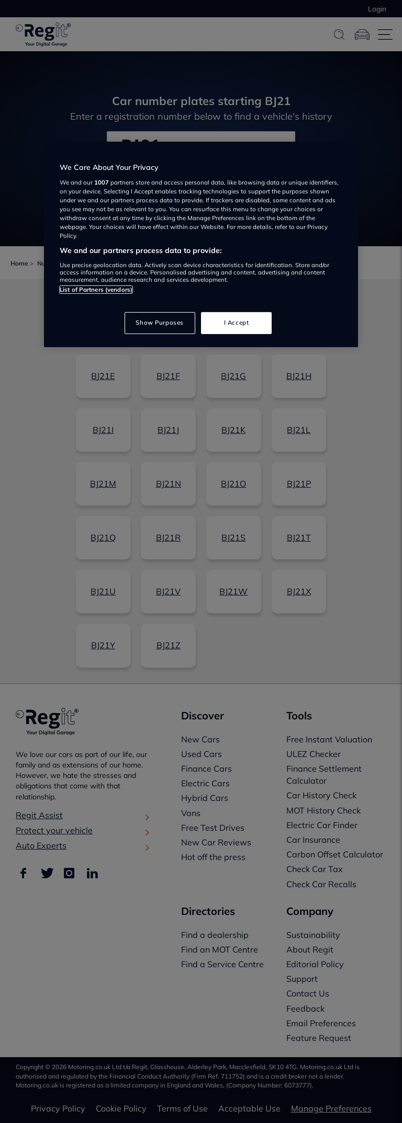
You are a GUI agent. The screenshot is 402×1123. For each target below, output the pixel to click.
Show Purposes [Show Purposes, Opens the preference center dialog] (159, 322)
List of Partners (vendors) (96, 289)
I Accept (236, 322)
